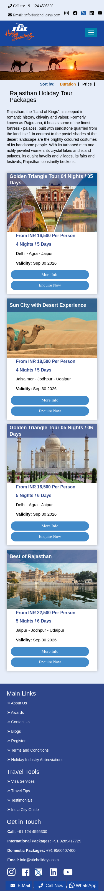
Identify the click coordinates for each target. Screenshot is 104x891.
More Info (49, 274)
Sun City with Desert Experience (47, 305)
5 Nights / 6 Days (33, 495)
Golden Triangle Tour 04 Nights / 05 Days (51, 179)
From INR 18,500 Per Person (45, 361)
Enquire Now (50, 285)
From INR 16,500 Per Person (45, 235)
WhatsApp (82, 885)
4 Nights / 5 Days (33, 244)
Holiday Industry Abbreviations (35, 759)
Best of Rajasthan (30, 556)
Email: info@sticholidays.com (34, 15)
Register (16, 741)
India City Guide (23, 809)
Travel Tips (18, 791)
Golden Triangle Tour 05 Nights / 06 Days (51, 431)
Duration (68, 84)
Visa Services (20, 781)
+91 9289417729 (66, 841)
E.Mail (20, 885)
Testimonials (19, 800)
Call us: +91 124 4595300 (30, 6)
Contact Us (18, 722)
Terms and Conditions (28, 750)
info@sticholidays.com (39, 860)
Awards (15, 712)
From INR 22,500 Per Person (45, 612)
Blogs (14, 731)
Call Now (51, 885)
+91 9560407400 (60, 850)
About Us (17, 703)
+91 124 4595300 (32, 831)
